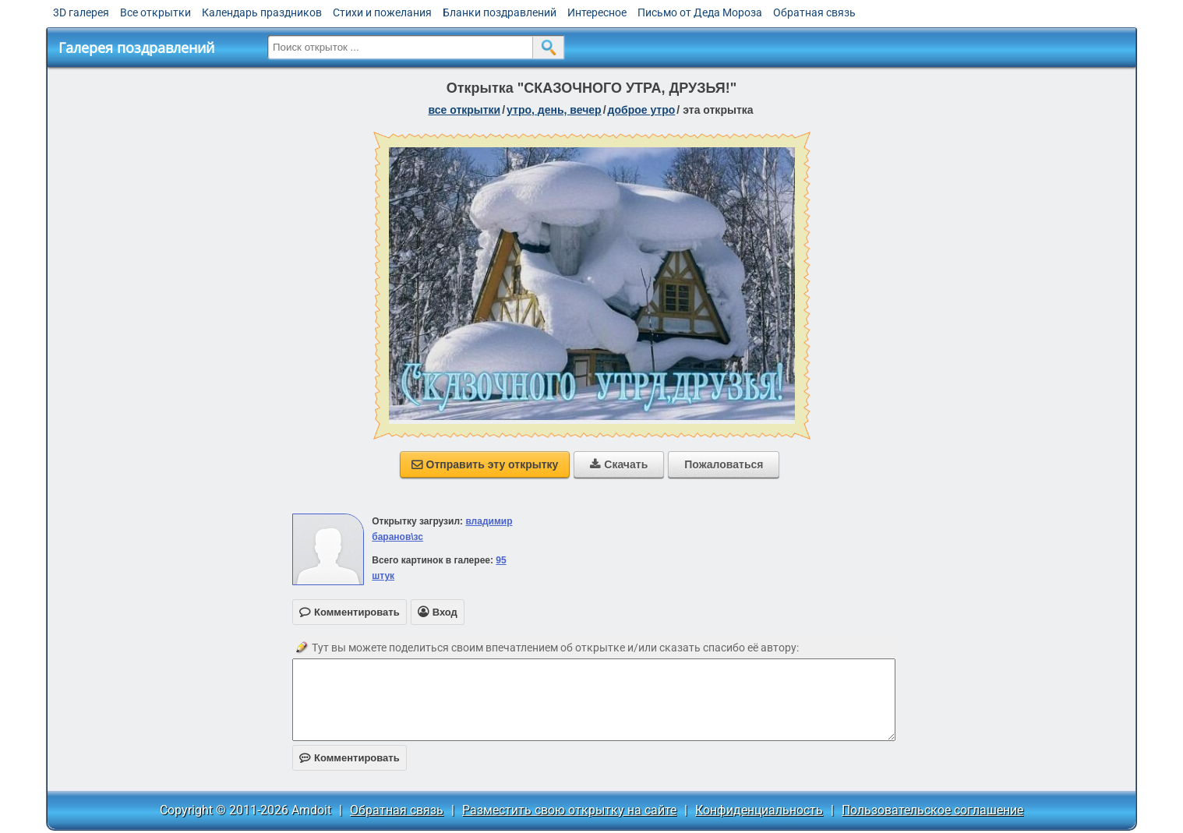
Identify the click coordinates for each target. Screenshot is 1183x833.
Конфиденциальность (759, 810)
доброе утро (642, 110)
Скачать (619, 464)
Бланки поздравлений (499, 12)
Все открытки (155, 12)
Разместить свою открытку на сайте (569, 810)
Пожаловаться (723, 464)
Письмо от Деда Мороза (699, 12)
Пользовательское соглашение (932, 810)
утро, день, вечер (554, 110)
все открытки (464, 110)
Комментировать (349, 758)
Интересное (597, 12)
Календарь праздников (262, 12)
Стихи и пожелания (382, 12)
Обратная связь (814, 12)
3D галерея (81, 12)
